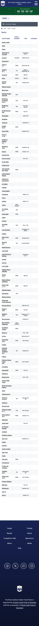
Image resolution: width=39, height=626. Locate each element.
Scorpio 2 (4, 397)
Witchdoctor (5, 488)
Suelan (4, 442)
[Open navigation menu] (36, 3)
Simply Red (5, 423)
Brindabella (5, 116)
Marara (4, 275)
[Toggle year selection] (5, 18)
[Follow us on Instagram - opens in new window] (32, 566)
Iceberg (4, 201)
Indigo (4, 217)
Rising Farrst (5, 377)
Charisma (4, 122)
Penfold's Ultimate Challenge (5, 350)
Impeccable (5, 214)
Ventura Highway (7, 481)
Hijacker (4, 187)
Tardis (3, 456)
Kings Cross (5, 237)
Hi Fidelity (5, 184)
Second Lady (5, 406)
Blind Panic (5, 90)
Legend (4, 259)
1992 (9, 28)
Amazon (4, 58)
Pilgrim (4, 356)
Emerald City (5, 155)
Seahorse (4, 403)
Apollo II (4, 70)
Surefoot (4, 445)
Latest (9, 528)
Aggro (3, 49)
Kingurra (4, 242)
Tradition (4, 471)
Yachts (29, 533)
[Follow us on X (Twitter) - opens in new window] (15, 566)
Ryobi (3, 391)
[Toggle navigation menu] (19, 24)
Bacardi (4, 82)
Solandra (4, 432)
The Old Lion (5, 463)
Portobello (5, 367)
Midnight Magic (6, 290)
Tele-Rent (4, 459)
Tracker (29, 528)
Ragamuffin (5, 370)
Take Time (5, 452)
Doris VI (4, 134)
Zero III (4, 492)
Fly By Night (5, 162)
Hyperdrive (5, 194)
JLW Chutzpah (6, 230)
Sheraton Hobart (6, 409)
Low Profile (5, 266)
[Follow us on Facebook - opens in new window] (7, 566)
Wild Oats (4, 485)
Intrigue (4, 221)
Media (29, 543)
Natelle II (4, 314)
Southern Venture (7, 435)
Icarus (3, 198)
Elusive (4, 151)
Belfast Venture (6, 87)
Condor (4, 126)
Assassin (4, 75)
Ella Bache (5, 146)
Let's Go (4, 263)
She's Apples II (6, 415)
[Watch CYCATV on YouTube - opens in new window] (24, 566)
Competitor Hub (9, 538)
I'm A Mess (5, 209)
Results (9, 533)
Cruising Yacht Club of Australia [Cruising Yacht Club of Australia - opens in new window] (24, 603)
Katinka (4, 234)
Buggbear (4, 119)
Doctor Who (5, 131)
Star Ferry (4, 439)
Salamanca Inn (6, 394)
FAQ (19, 548)
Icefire (4, 205)
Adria (3, 46)
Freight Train (5, 165)
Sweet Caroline (6, 449)
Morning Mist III (6, 305)
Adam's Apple (6, 42)
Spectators (29, 538)
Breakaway (5, 105)
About (9, 543)
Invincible (4, 224)
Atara (3, 78)
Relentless (5, 374)
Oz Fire (4, 336)
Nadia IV (4, 309)
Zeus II (4, 495)
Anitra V (4, 64)
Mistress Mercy (6, 297)
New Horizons (6, 319)
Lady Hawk (5, 251)
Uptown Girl (5, 476)
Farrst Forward (6, 158)
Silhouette (5, 420)
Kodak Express (6, 247)
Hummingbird (6, 191)
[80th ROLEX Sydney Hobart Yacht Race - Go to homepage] (3, 3)
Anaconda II (5, 61)
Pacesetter (5, 339)
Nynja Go (4, 333)
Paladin (4, 345)
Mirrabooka (5, 293)
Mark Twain (5, 285)
